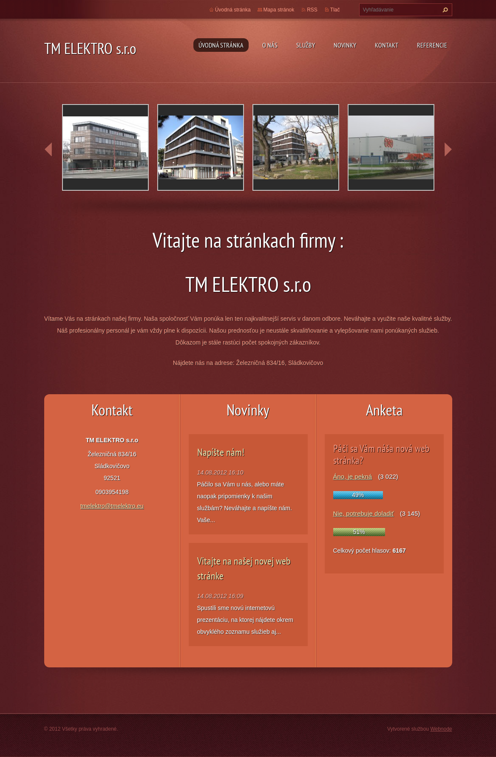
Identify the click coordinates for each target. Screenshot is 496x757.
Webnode (441, 729)
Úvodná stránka (221, 45)
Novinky (345, 45)
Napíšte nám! (220, 452)
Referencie (432, 45)
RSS (312, 10)
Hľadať (444, 9)
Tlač (335, 10)
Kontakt (386, 45)
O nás (270, 45)
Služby (305, 45)
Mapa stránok (279, 10)
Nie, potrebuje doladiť (363, 513)
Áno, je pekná (352, 476)
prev (48, 149)
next (448, 149)
